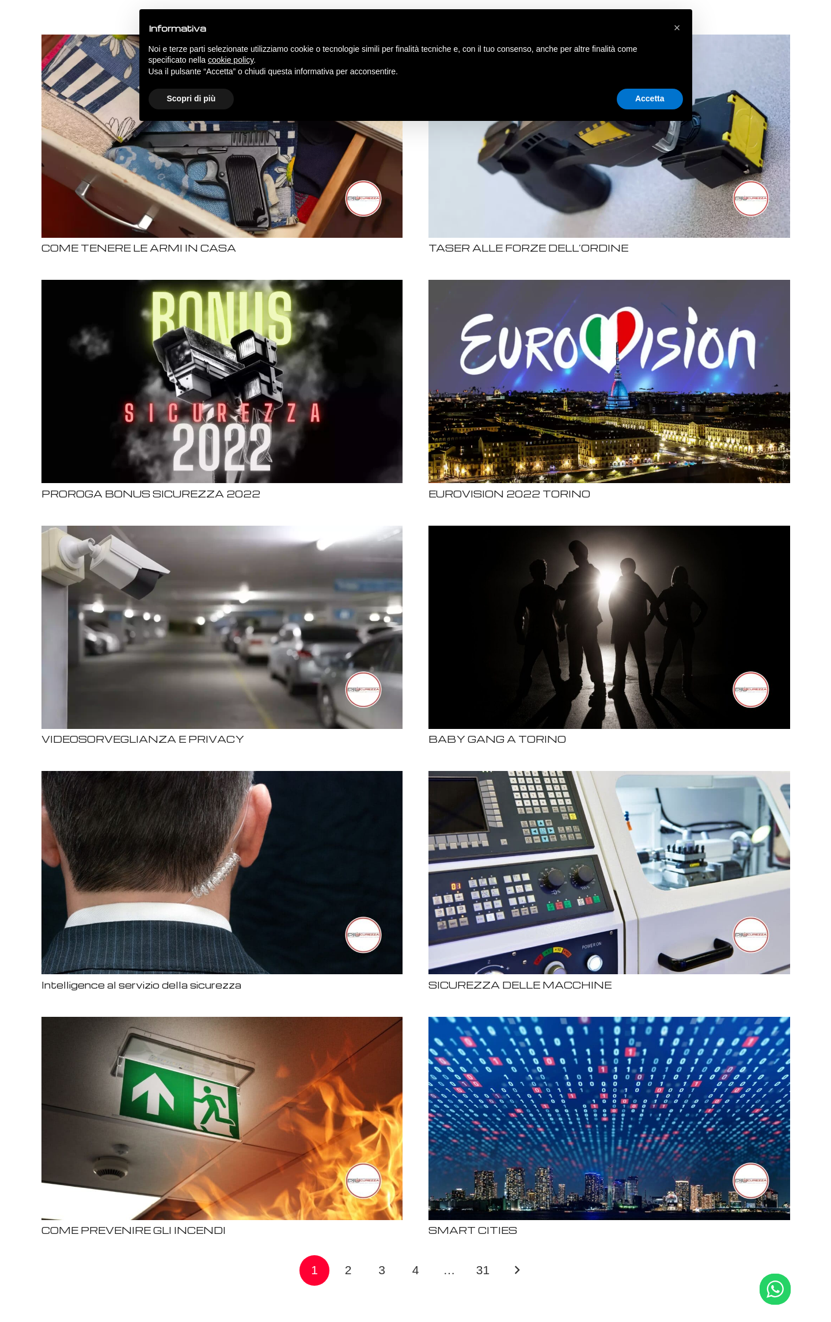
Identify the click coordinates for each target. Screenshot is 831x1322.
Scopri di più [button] (191, 98)
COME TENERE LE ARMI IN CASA (138, 248)
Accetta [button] (650, 98)
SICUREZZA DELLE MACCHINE (520, 985)
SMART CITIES (472, 1230)
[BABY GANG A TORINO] (609, 533)
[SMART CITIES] (609, 1024)
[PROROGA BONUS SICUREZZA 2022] (222, 287)
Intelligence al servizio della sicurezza (141, 985)
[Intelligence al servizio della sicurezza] (222, 778)
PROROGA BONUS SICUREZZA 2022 (150, 494)
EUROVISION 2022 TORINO (509, 494)
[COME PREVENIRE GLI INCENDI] (222, 1024)
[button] (677, 27)
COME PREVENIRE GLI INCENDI (133, 1230)
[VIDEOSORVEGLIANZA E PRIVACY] (222, 533)
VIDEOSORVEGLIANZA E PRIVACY (142, 739)
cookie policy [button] (230, 59)
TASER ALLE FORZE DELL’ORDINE (528, 248)
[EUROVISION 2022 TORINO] (609, 287)
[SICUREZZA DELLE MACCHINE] (609, 778)
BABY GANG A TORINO (497, 739)
